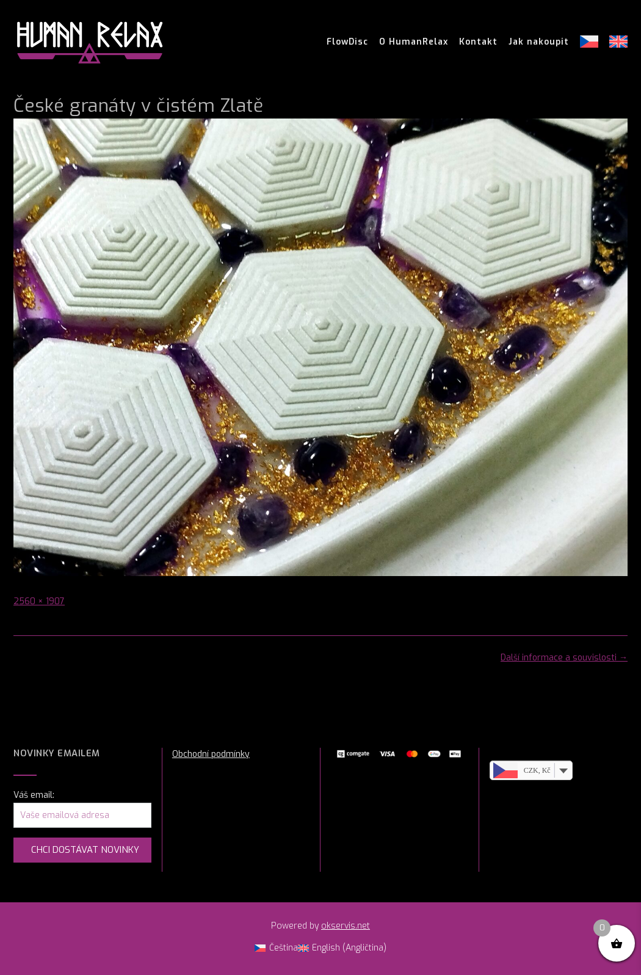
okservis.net (345, 926)
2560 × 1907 (39, 601)
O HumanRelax (413, 42)
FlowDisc (347, 42)
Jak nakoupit (539, 42)
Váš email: (33, 795)
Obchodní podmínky (211, 754)
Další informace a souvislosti (564, 657)
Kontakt (478, 42)
